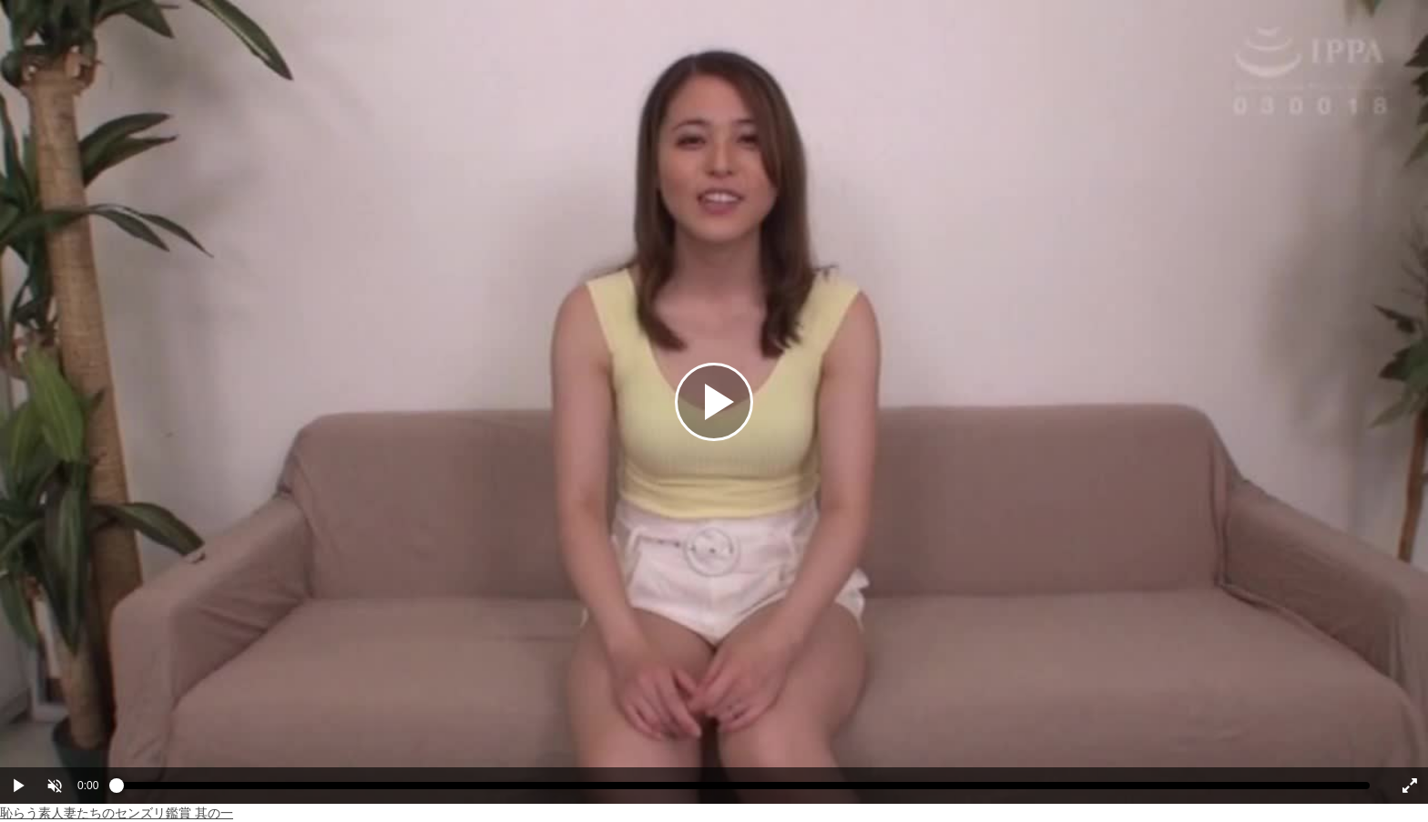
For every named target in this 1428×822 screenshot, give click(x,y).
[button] (54, 785)
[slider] (743, 790)
